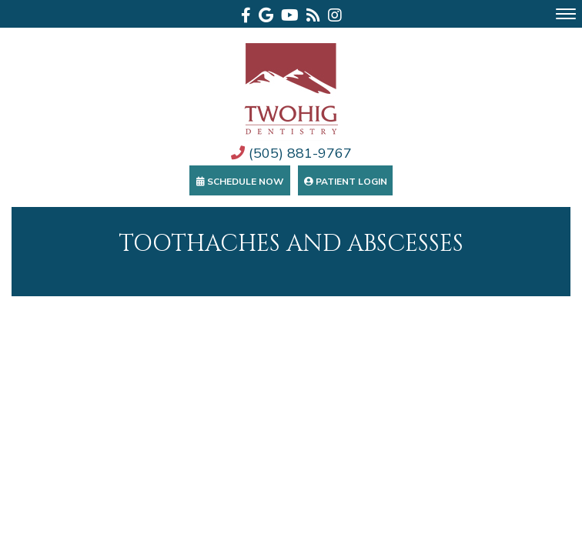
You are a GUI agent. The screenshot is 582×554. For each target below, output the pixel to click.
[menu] (566, 14)
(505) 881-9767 (291, 153)
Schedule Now (239, 181)
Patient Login (345, 181)
